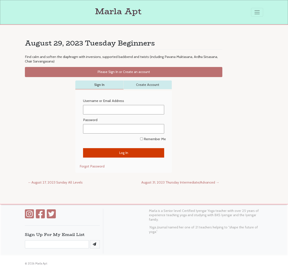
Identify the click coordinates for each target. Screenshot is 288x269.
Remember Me (153, 139)
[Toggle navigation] (257, 12)
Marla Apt (83, 11)
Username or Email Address (103, 101)
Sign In (99, 85)
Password (90, 120)
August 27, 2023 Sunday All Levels (57, 182)
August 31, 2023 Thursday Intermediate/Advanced (178, 182)
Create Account (147, 85)
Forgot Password (92, 166)
